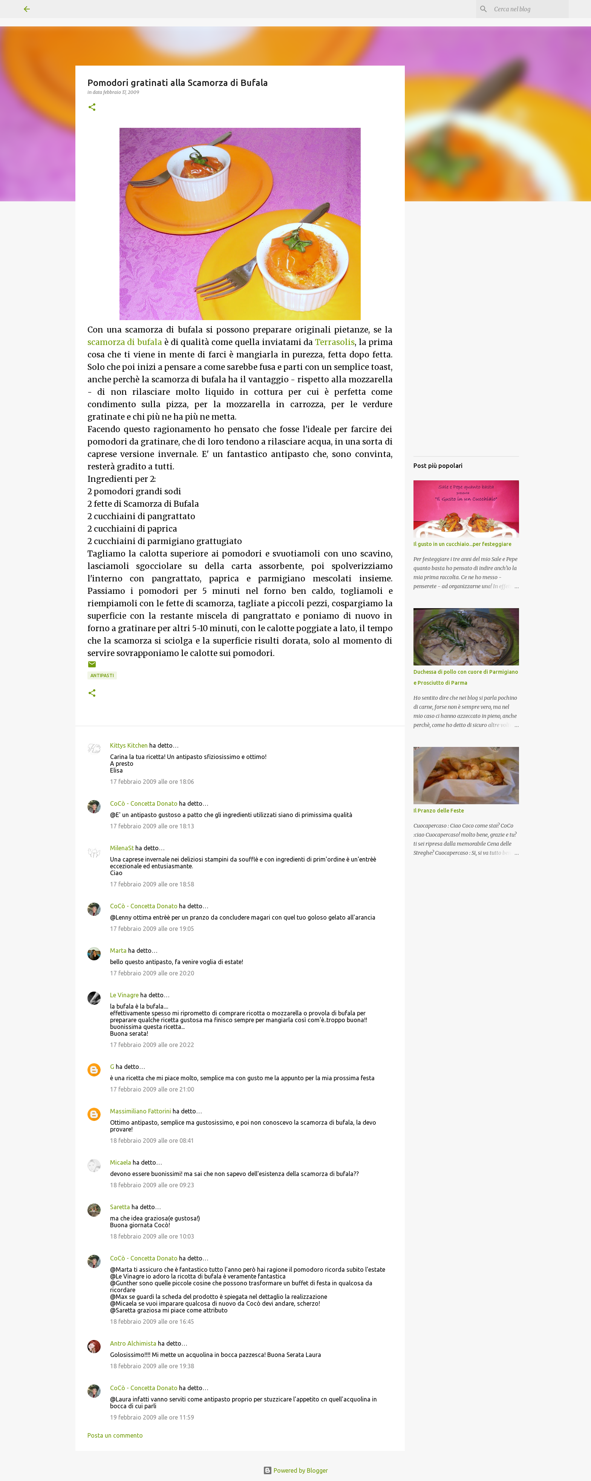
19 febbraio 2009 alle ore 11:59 (152, 1417)
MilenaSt (122, 848)
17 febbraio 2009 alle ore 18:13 (152, 826)
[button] (91, 108)
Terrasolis (335, 342)
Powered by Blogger (295, 1470)
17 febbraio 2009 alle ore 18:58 (152, 884)
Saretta (120, 1207)
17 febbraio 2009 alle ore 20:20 (152, 973)
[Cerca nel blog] (529, 9)
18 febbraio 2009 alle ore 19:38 (152, 1366)
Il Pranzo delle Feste (438, 811)
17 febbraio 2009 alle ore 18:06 (152, 781)
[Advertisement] (466, 337)
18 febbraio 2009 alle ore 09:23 (152, 1185)
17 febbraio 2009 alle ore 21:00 (152, 1089)
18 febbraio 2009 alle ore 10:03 (152, 1236)
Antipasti (102, 675)
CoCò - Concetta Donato (144, 803)
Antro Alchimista (133, 1343)
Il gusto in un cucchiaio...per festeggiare (462, 544)
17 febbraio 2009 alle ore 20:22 (152, 1044)
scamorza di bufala (124, 342)
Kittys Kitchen (129, 745)
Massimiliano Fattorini (140, 1111)
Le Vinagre (124, 995)
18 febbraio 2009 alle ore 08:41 (152, 1140)
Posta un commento (115, 1435)
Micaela (120, 1162)
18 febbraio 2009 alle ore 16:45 (152, 1321)
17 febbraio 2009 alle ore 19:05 (152, 928)
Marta (118, 950)
